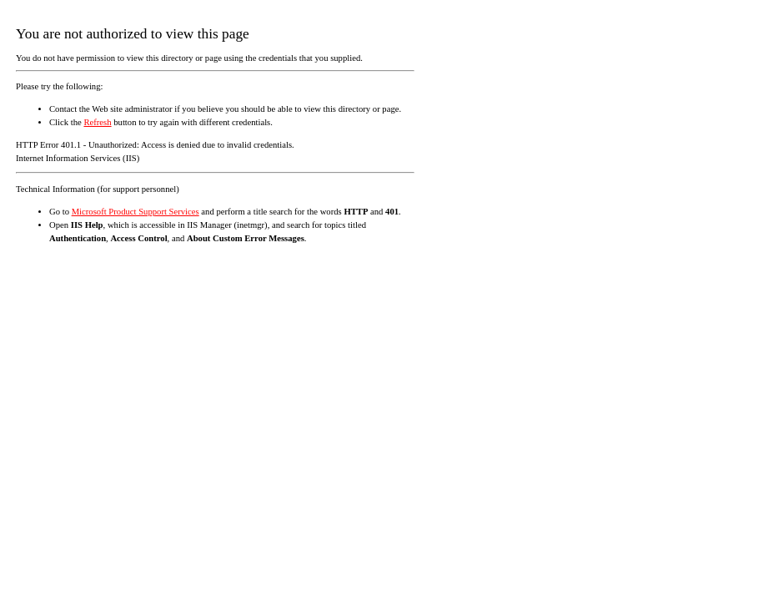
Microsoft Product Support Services (135, 211)
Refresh (97, 122)
